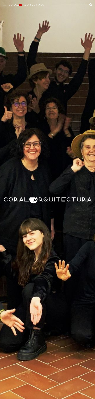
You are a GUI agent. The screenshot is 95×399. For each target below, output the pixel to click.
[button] (4, 5)
